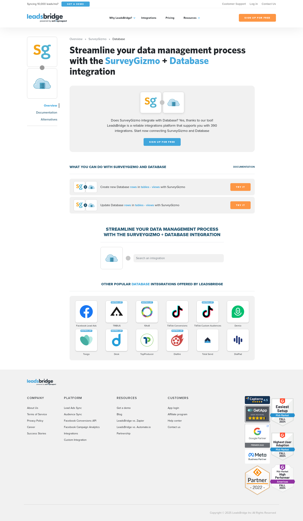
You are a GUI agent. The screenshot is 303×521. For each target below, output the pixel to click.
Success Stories (36, 433)
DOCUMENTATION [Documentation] (244, 167)
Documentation (46, 112)
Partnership (123, 433)
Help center (175, 421)
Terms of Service (37, 414)
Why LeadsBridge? (120, 18)
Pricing (170, 18)
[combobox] (179, 258)
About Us (32, 408)
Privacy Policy (35, 421)
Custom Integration (75, 440)
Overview (50, 105)
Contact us (174, 427)
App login (173, 408)
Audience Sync (73, 414)
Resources (190, 18)
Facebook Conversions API (80, 421)
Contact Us (269, 3)
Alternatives (49, 119)
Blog (119, 414)
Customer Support (234, 3)
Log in (254, 3)
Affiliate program (177, 414)
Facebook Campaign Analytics (82, 427)
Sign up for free (162, 142)
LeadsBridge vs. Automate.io (134, 427)
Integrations (148, 18)
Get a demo (124, 408)
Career (31, 427)
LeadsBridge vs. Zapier (130, 421)
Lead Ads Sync (73, 408)
